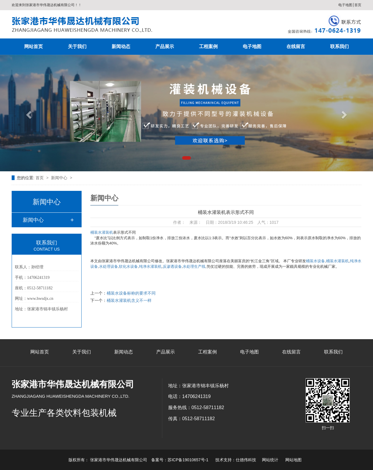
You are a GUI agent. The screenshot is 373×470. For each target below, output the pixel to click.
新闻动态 (121, 46)
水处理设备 (108, 266)
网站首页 (33, 46)
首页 (357, 5)
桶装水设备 (315, 261)
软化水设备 (128, 266)
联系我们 (339, 46)
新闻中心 (59, 177)
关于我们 (77, 46)
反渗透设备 (172, 266)
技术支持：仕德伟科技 (235, 459)
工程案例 (208, 46)
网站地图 (293, 459)
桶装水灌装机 (101, 232)
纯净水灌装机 (150, 266)
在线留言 (295, 46)
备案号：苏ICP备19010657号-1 (179, 459)
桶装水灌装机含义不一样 (129, 300)
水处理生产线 (194, 266)
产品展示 (164, 46)
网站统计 (270, 459)
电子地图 (345, 5)
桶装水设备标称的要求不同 (131, 293)
